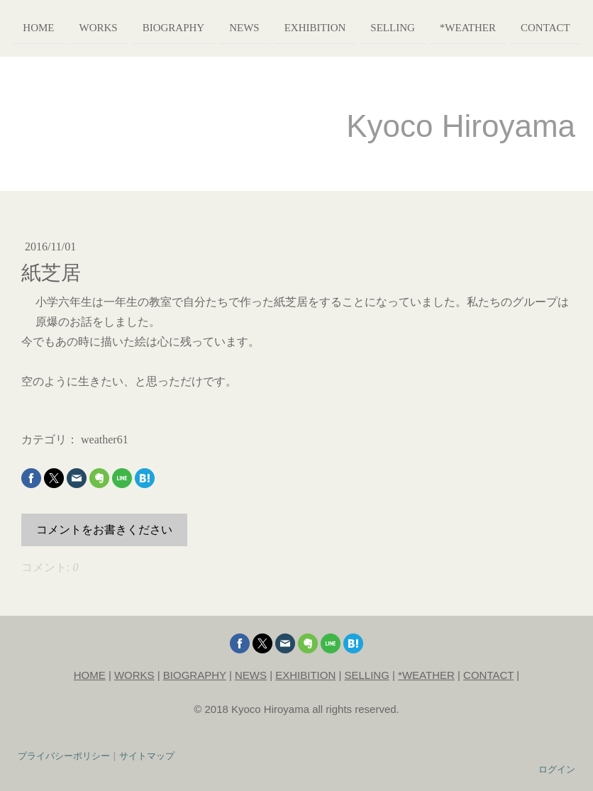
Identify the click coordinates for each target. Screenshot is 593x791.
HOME (90, 675)
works (98, 27)
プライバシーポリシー (64, 755)
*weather (468, 27)
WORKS (134, 675)
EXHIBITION (305, 675)
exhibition (315, 27)
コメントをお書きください (104, 530)
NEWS (251, 675)
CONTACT (488, 675)
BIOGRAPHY (194, 675)
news (244, 27)
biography (174, 27)
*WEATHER (426, 675)
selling (392, 27)
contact (545, 27)
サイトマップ (146, 755)
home (38, 27)
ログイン (556, 769)
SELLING (367, 675)
